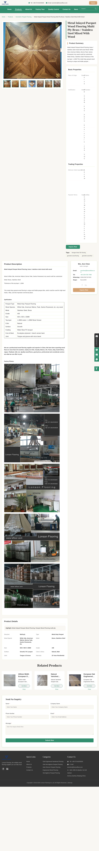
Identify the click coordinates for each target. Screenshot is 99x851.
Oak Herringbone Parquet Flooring (53, 766)
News (76, 9)
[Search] (96, 8)
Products (18, 9)
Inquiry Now (73, 247)
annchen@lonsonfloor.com (59, 3)
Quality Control (53, 9)
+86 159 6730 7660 (86, 274)
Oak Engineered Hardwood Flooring (53, 763)
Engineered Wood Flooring (50, 771)
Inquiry (93, 3)
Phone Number (10, 713)
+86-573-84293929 (38, 3)
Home (9, 9)
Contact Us (66, 9)
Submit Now (49, 742)
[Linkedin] (7, 770)
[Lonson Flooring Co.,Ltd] (6, 760)
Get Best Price (24, 686)
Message (9, 723)
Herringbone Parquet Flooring (51, 774)
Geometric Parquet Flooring (23, 17)
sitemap (70, 784)
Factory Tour (40, 9)
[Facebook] (3, 770)
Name (8, 703)
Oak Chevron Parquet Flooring (51, 768)
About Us (28, 9)
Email (53, 713)
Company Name (55, 703)
